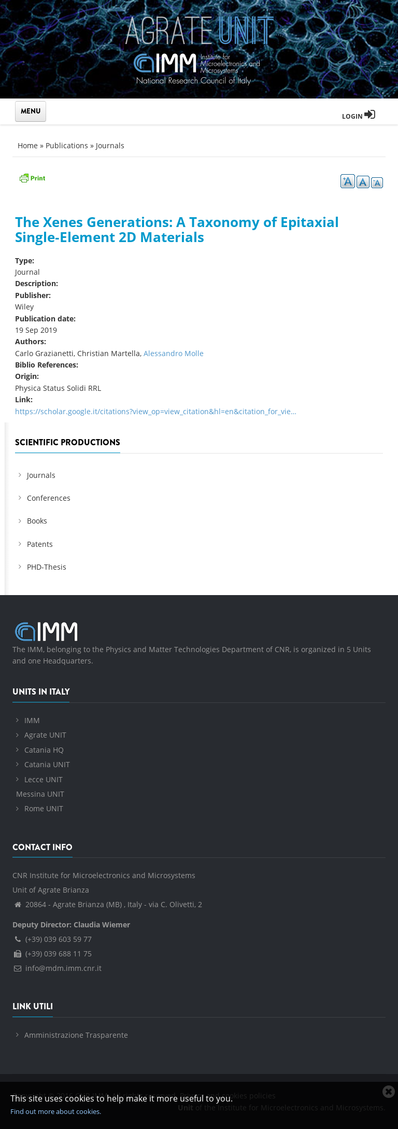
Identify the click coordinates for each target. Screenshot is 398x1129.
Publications (67, 145)
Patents (40, 544)
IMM (32, 720)
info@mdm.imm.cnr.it (57, 968)
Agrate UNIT (45, 735)
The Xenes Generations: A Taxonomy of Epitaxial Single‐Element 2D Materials (177, 229)
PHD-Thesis (46, 567)
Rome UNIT (43, 808)
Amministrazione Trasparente (76, 1035)
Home (28, 145)
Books (37, 521)
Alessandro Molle (174, 353)
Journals (110, 145)
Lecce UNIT (43, 779)
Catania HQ (44, 750)
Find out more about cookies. (55, 1111)
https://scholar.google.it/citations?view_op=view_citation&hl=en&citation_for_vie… (155, 411)
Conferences (48, 498)
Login (358, 116)
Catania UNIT (47, 764)
